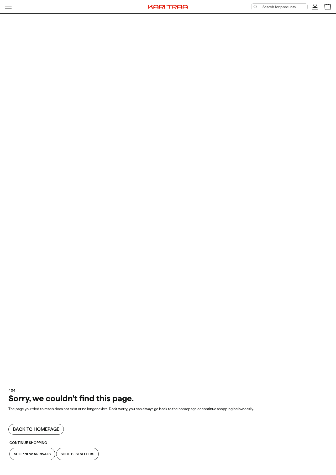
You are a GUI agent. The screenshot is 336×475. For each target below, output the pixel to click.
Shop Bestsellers (77, 454)
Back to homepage (36, 429)
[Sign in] (315, 7)
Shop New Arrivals (32, 454)
